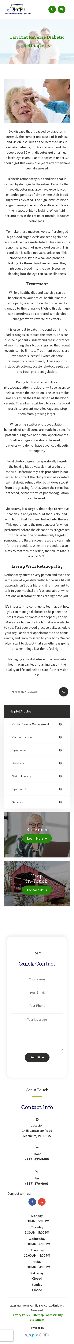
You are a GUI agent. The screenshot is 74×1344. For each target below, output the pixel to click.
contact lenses (22, 737)
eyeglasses (19, 750)
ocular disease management (30, 724)
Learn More (35, 838)
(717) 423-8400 (37, 1159)
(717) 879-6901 (37, 1183)
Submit (35, 1057)
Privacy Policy (21, 1315)
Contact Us (35, 890)
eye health (19, 789)
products (18, 763)
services (17, 802)
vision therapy (21, 776)
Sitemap (38, 1315)
